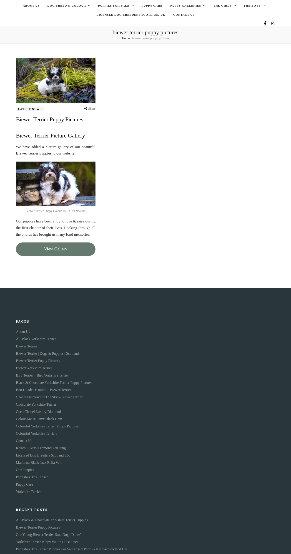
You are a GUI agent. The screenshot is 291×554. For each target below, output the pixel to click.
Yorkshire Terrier (28, 490)
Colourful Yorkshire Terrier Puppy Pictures (47, 425)
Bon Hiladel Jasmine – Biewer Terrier (43, 389)
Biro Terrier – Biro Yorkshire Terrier (42, 374)
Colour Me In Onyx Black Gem (39, 418)
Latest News (30, 107)
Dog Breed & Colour (66, 5)
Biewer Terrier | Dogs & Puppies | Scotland (47, 352)
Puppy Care (152, 5)
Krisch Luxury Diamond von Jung (41, 447)
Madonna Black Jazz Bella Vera (39, 461)
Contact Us (183, 13)
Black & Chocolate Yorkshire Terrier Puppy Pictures (54, 381)
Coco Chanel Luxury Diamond (38, 410)
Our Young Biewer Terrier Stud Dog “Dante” (49, 533)
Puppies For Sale (113, 5)
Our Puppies (25, 469)
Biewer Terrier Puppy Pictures (52, 117)
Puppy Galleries (185, 5)
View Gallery (55, 247)
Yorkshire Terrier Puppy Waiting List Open (47, 540)
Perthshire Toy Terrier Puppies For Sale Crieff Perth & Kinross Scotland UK (71, 548)
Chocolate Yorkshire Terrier (36, 403)
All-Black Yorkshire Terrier (36, 338)
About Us (31, 5)
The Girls (222, 5)
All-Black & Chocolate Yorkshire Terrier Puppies (52, 519)
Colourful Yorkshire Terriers (36, 432)
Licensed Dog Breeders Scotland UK (131, 13)
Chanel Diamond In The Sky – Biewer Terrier (49, 396)
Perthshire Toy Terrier (32, 476)
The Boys (252, 5)
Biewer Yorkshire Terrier (34, 367)
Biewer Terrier (26, 345)
